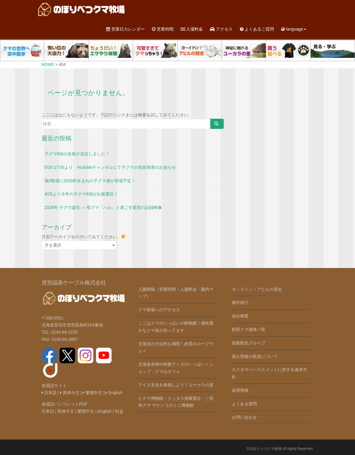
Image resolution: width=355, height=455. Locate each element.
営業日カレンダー (125, 29)
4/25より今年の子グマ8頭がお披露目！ (81, 194)
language (293, 29)
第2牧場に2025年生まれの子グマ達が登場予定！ (90, 180)
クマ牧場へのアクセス (159, 309)
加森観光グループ (248, 343)
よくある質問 (244, 403)
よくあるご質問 (257, 29)
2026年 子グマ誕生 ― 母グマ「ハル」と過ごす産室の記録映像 (103, 207)
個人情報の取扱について (255, 356)
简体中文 (70, 392)
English (114, 392)
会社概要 (240, 316)
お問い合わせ (244, 417)
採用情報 (240, 390)
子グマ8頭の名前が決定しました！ (77, 153)
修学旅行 (240, 302)
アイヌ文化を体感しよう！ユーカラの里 (176, 384)
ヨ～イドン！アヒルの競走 (257, 289)
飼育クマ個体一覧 (248, 329)
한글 (119, 411)
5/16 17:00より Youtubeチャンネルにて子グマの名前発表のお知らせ (110, 167)
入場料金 (192, 29)
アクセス (221, 29)
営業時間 (162, 29)
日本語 (49, 392)
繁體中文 (92, 392)
